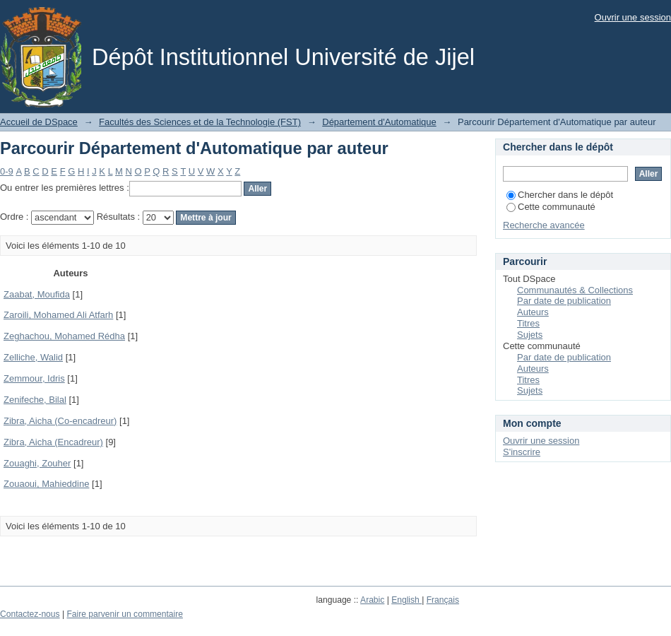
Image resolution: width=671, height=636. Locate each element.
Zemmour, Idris (34, 378)
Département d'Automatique (379, 122)
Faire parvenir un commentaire (124, 614)
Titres (528, 323)
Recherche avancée (544, 225)
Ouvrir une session (633, 17)
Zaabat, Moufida (37, 294)
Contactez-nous (30, 614)
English (406, 600)
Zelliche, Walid (33, 357)
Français (443, 600)
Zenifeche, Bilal (35, 399)
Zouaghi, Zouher (37, 463)
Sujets (529, 334)
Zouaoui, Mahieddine (46, 483)
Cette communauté (550, 206)
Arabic (372, 600)
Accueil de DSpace (39, 122)
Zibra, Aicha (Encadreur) (53, 442)
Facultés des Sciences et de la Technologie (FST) (200, 122)
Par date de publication (564, 300)
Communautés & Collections (575, 290)
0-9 (6, 171)
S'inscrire (521, 452)
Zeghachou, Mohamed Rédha (64, 336)
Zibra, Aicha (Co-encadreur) (60, 421)
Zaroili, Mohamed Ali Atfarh (58, 315)
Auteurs (533, 312)
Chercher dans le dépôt (559, 194)
